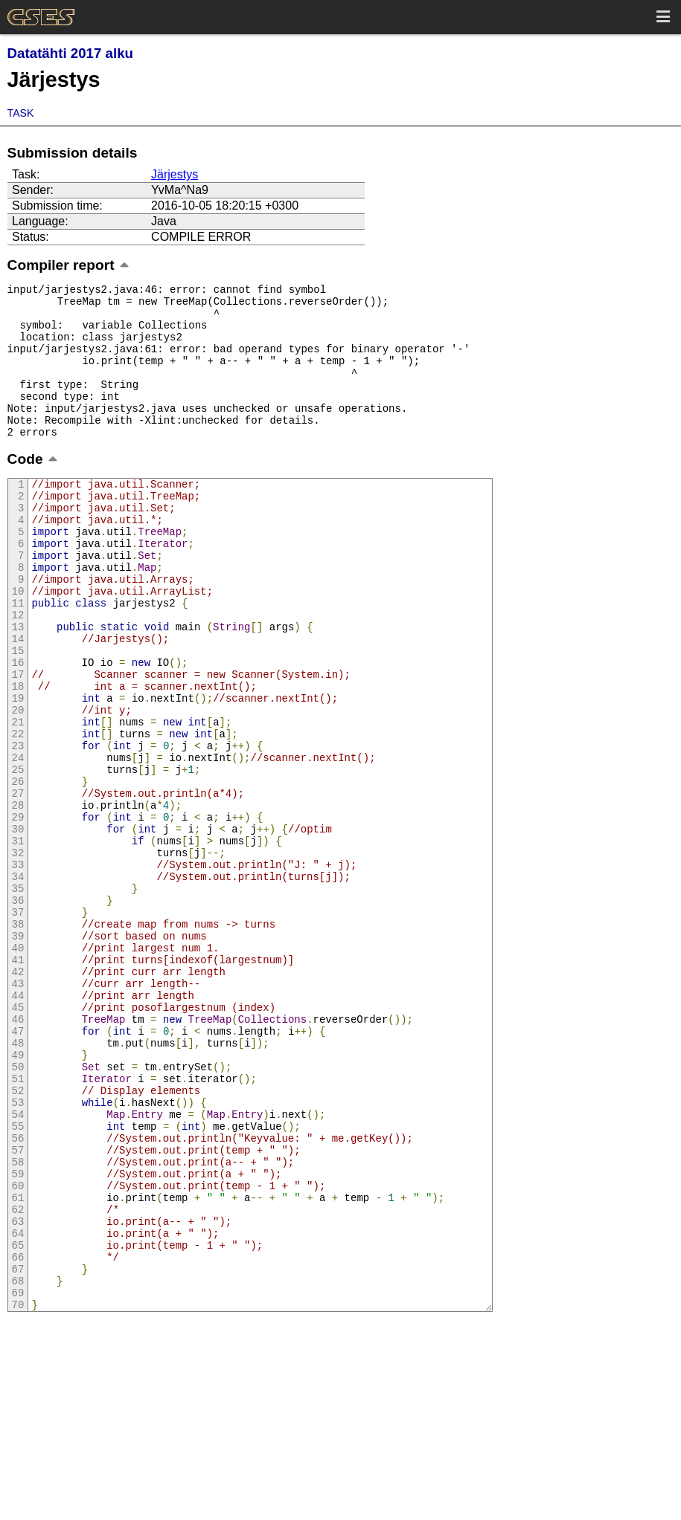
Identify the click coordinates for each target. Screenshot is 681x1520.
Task (20, 113)
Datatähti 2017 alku (70, 53)
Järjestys (174, 174)
